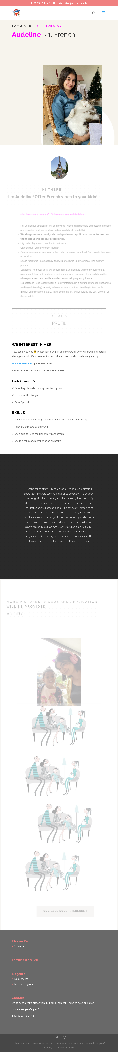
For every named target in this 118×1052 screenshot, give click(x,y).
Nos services (21, 978)
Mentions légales (23, 984)
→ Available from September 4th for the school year (53, 52)
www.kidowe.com (22, 363)
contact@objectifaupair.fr (26, 1009)
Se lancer (19, 946)
